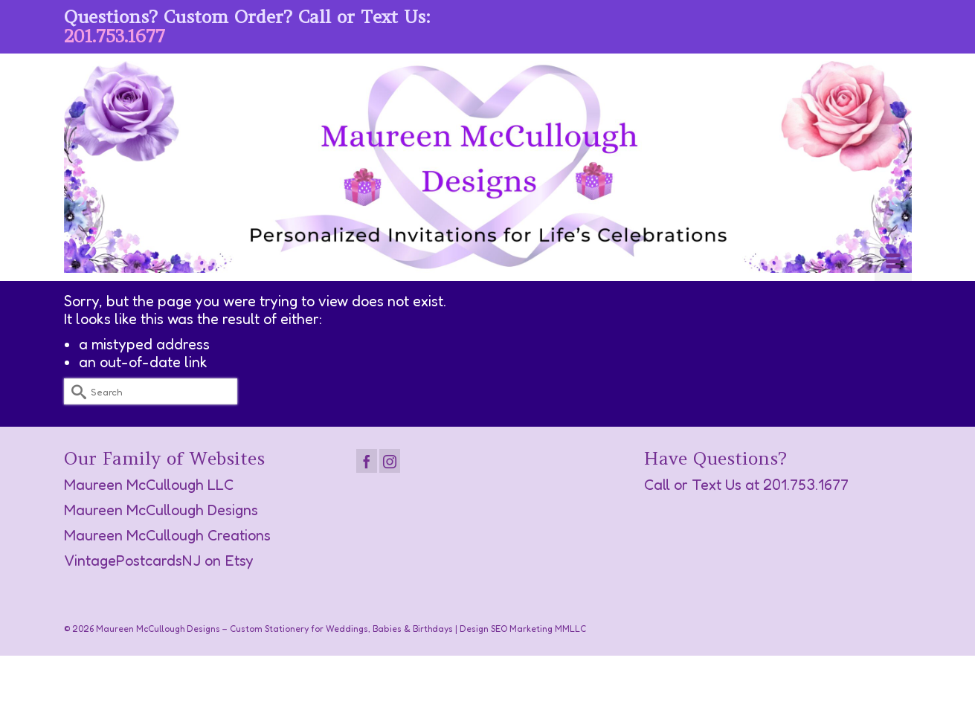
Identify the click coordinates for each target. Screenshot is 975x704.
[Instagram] (389, 461)
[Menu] (893, 262)
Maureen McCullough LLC (149, 485)
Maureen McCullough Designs (161, 510)
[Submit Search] (75, 391)
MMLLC (570, 628)
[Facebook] (366, 461)
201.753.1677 (114, 36)
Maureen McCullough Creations (167, 535)
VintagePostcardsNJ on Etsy (159, 560)
